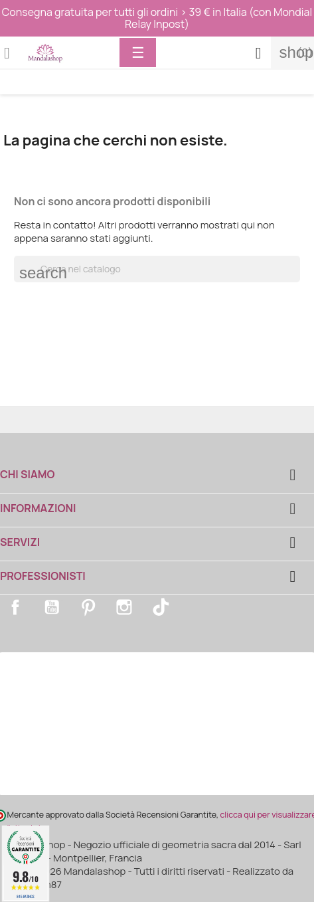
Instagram (124, 607)
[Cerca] (157, 269)
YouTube (51, 607)
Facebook (15, 607)
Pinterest (88, 607)
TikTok (160, 607)
